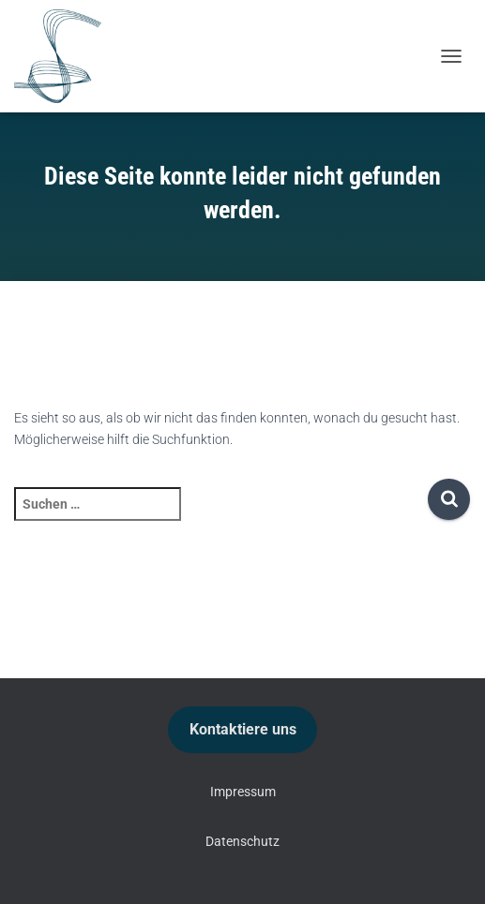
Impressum (243, 791)
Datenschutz (242, 841)
